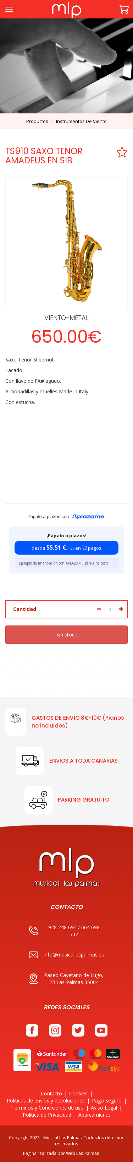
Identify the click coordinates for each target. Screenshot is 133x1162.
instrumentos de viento (81, 121)
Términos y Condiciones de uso (47, 1107)
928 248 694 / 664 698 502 (64, 931)
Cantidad (24, 609)
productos (37, 121)
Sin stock (66, 634)
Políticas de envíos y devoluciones (46, 1100)
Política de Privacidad (47, 1114)
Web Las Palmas (82, 1153)
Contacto (51, 1093)
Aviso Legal (104, 1107)
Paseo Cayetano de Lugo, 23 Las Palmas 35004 (66, 979)
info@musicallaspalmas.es (66, 954)
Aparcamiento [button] (94, 1114)
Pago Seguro (107, 1100)
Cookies (78, 1093)
